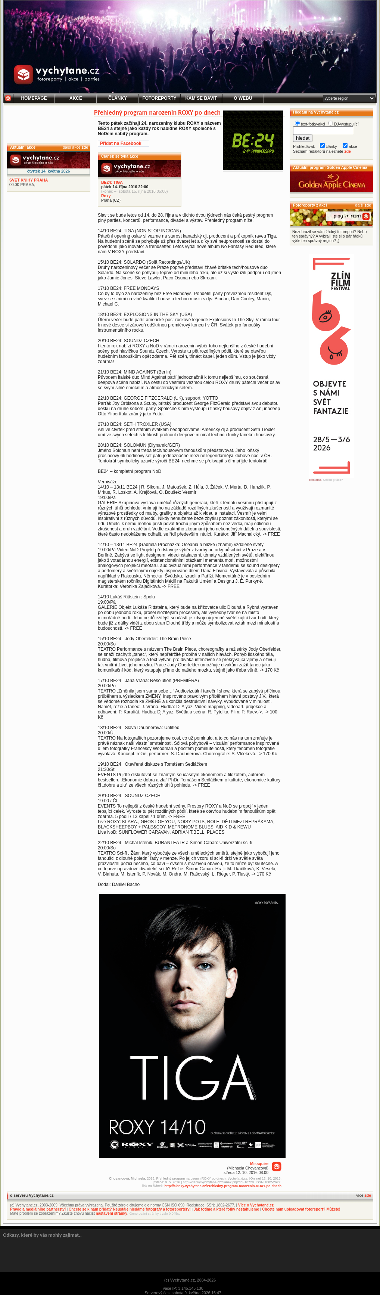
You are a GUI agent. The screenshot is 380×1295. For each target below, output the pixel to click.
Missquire (259, 1163)
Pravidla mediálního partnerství (38, 1209)
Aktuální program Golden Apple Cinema (330, 167)
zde (84, 147)
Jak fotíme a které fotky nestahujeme (226, 1209)
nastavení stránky (112, 1213)
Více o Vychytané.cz (256, 1205)
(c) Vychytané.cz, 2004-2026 (190, 1280)
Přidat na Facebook (120, 143)
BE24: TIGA (112, 182)
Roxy (106, 195)
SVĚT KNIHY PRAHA (28, 180)
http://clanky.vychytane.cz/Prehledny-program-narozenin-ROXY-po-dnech (223, 1186)
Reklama (315, 479)
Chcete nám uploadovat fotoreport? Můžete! (301, 1209)
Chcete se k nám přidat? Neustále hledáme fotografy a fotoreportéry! (130, 1209)
